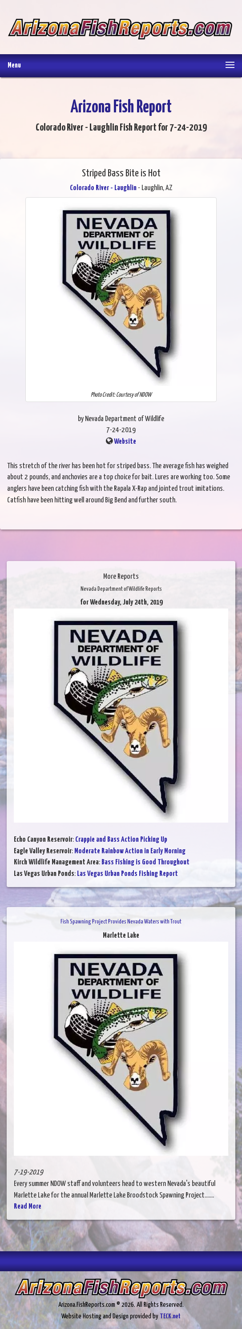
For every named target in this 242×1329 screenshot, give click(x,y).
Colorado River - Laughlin (103, 188)
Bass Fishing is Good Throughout (145, 862)
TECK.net (170, 1316)
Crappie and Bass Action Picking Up (121, 840)
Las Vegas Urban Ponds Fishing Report (127, 874)
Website (125, 442)
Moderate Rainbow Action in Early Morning (130, 851)
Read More (27, 1206)
